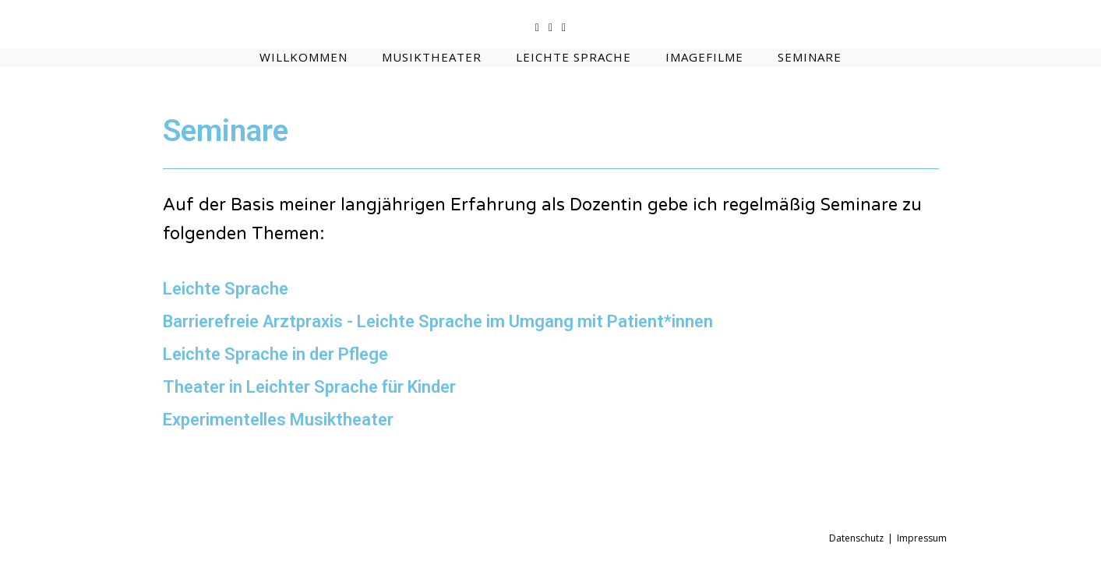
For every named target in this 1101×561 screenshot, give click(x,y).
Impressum (922, 538)
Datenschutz (856, 538)
